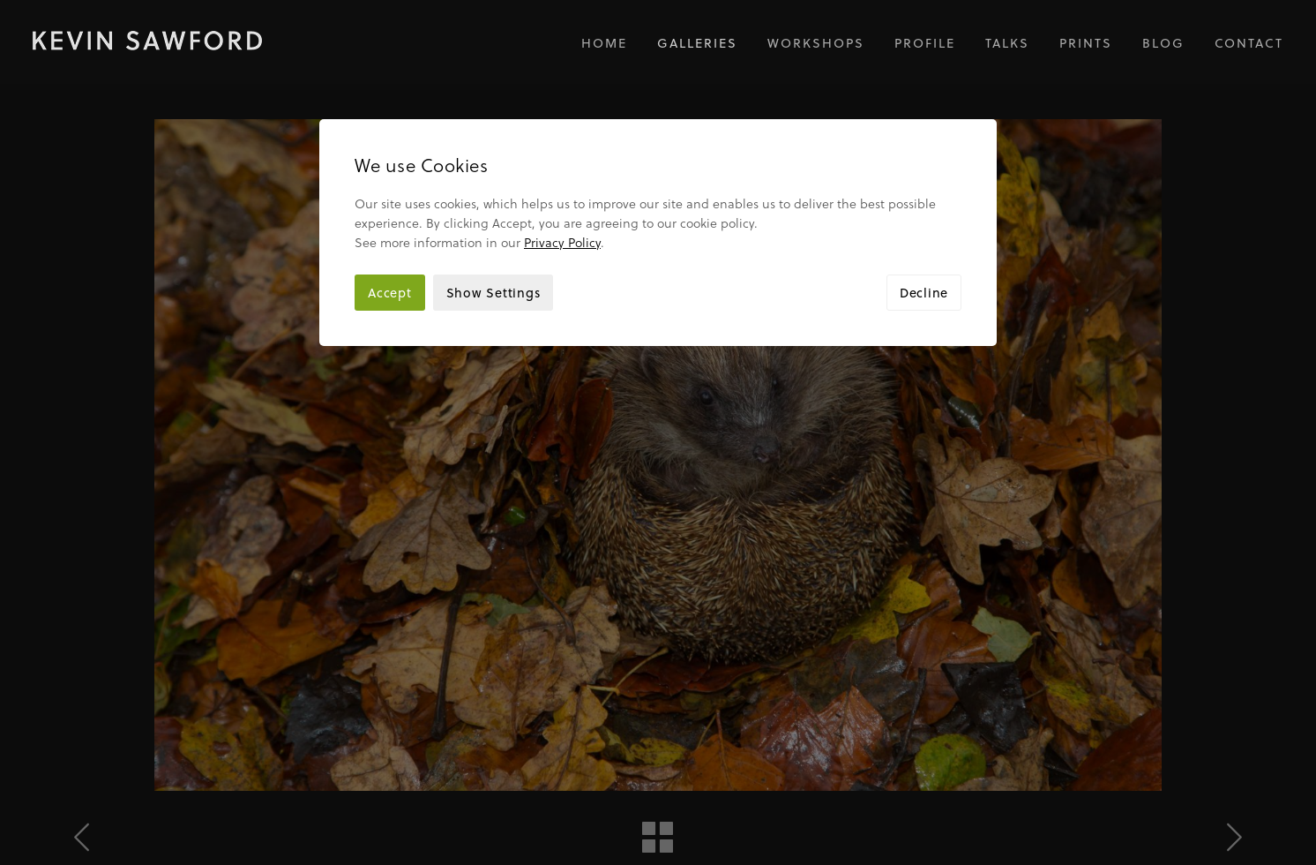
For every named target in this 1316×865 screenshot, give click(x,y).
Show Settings (493, 208)
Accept (390, 208)
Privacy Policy (562, 158)
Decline (924, 208)
